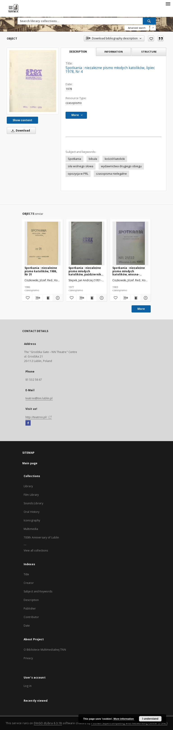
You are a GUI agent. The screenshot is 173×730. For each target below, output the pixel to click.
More (141, 309)
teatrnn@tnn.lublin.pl (39, 398)
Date (27, 625)
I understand (150, 718)
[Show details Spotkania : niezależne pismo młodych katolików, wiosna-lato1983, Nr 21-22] (145, 298)
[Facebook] (28, 423)
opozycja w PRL (78, 174)
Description (31, 600)
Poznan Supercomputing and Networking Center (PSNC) (129, 723)
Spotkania (74, 159)
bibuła (93, 159)
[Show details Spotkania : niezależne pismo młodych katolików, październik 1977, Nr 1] (101, 298)
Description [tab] (78, 51)
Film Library (31, 495)
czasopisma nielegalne (111, 174)
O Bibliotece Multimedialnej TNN (45, 650)
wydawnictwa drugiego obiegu (121, 166)
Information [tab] (113, 51)
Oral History (31, 512)
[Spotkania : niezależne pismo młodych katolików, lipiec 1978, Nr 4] (32, 81)
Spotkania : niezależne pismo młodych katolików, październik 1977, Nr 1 (84, 271)
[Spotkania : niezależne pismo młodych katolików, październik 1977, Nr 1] (86, 243)
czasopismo (74, 103)
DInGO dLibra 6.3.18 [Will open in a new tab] (48, 723)
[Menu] (168, 3)
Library (28, 486)
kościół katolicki (115, 159)
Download (20, 130)
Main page (29, 463)
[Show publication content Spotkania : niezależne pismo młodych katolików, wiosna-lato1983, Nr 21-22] (136, 298)
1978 (69, 89)
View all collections (36, 550)
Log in (28, 686)
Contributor (31, 617)
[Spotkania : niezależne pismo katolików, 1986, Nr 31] (42, 243)
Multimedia (31, 529)
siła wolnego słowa (80, 166)
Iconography (32, 520)
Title (26, 574)
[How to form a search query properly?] (153, 28)
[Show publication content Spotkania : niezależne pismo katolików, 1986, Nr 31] (48, 298)
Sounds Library (33, 503)
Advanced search (137, 27)
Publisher (30, 608)
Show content (22, 120)
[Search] (149, 21)
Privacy (28, 658)
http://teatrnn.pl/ (38, 417)
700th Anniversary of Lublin (41, 537)
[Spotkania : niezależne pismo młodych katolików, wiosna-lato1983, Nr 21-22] (130, 243)
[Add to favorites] (151, 38)
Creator (29, 583)
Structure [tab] (149, 51)
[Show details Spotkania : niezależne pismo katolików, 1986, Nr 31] (57, 298)
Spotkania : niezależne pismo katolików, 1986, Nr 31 (41, 271)
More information (124, 718)
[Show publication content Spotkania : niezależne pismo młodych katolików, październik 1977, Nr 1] (92, 298)
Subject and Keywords (38, 591)
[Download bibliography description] (37, 298)
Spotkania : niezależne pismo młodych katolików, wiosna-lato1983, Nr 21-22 (128, 271)
